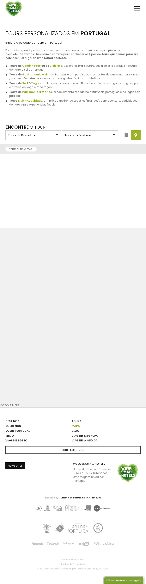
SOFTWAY (104, 568)
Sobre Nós (13, 426)
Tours (76, 421)
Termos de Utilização (73, 559)
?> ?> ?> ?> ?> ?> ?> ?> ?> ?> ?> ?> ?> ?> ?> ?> (33, 135)
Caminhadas (31, 66)
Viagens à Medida (85, 440)
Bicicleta (56, 66)
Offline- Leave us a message (122, 580)
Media (9, 436)
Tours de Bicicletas (21, 149)
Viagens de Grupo (85, 436)
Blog (75, 431)
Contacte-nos (73, 450)
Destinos (12, 421)
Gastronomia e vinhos (38, 74)
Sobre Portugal (17, 431)
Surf (25, 83)
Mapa (76, 426)
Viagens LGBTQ (16, 440)
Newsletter (15, 466)
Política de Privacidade (73, 564)
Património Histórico (37, 92)
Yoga (35, 83)
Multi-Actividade (30, 101)
